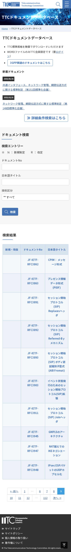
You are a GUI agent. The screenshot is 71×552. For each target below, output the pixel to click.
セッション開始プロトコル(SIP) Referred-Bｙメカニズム (57, 334)
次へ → (57, 498)
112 (45, 498)
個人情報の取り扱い (15, 538)
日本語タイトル (11, 175)
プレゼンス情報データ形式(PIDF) (57, 283)
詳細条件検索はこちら (46, 117)
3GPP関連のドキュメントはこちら (30, 62)
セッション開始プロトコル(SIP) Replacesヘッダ (57, 306)
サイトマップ (11, 528)
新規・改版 (11, 249)
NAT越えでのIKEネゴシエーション (56, 451)
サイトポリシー (12, 533)
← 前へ (14, 491)
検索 (10, 212)
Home (5, 28)
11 (19, 498)
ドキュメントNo (12, 160)
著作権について (12, 542)
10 (11, 498)
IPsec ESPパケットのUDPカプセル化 (57, 470)
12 (28, 498)
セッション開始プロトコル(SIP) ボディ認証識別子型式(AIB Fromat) (57, 361)
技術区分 (7, 190)
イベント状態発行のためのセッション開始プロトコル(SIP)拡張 (57, 389)
